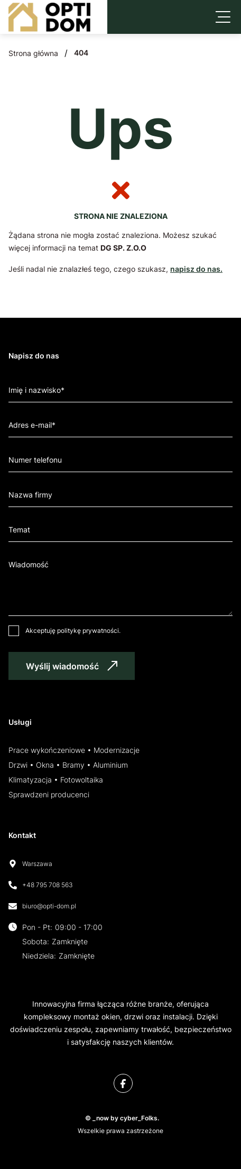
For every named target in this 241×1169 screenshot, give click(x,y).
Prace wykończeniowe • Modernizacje (74, 749)
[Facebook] (123, 1083)
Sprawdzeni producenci (48, 794)
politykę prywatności (88, 630)
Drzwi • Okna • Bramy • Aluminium (68, 764)
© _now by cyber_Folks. (120, 1118)
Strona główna (33, 53)
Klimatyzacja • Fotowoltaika (55, 779)
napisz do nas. (196, 268)
